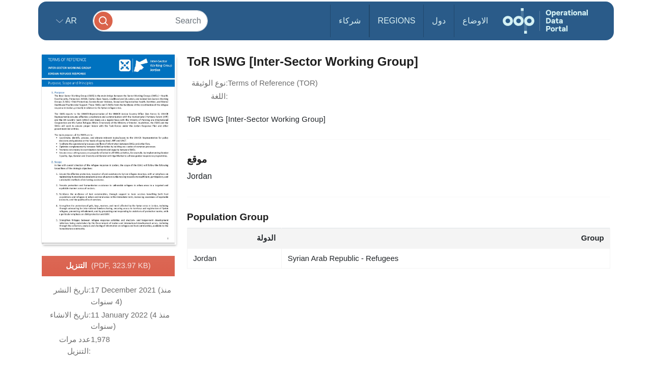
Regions (397, 20)
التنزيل (108, 266)
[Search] (150, 20)
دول (439, 20)
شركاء (350, 20)
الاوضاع (475, 20)
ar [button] (70, 20)
